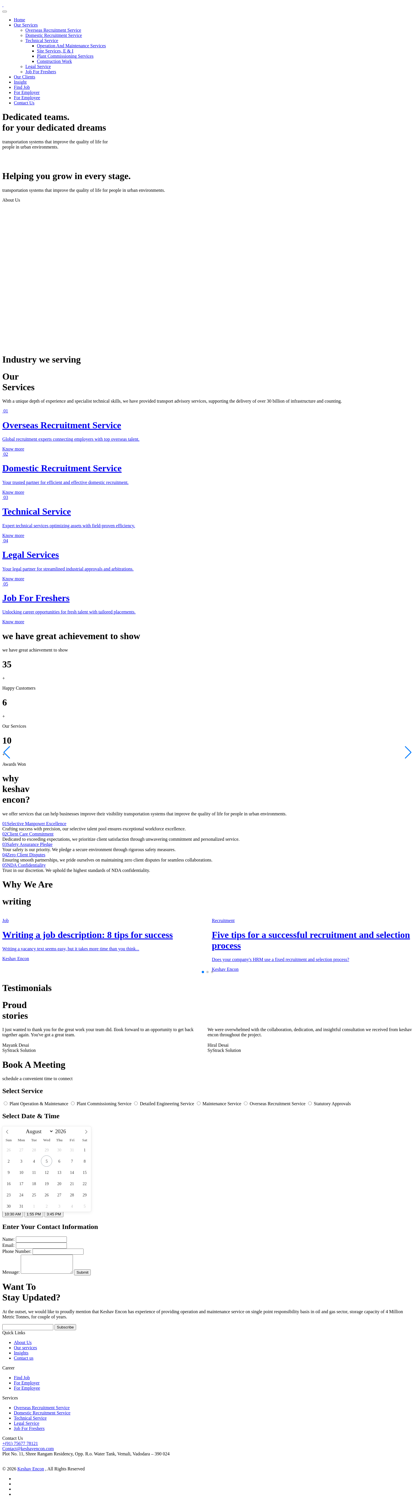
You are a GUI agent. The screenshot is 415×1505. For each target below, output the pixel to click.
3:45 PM (54, 1214)
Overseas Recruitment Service (53, 30)
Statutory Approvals (329, 1103)
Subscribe (65, 1330)
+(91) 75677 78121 (20, 1446)
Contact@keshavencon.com (28, 1452)
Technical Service (41, 40)
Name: (8, 1239)
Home (19, 19)
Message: (11, 1275)
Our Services (26, 24)
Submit (88, 1276)
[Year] (62, 1131)
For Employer (26, 92)
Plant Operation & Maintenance (36, 1103)
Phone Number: (16, 1251)
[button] (203, 972)
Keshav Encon (30, 1472)
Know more (13, 448)
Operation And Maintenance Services (71, 45)
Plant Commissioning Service (102, 1103)
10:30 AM (13, 1214)
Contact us (23, 1361)
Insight (20, 82)
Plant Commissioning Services (65, 56)
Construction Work (54, 61)
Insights (21, 1356)
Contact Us (24, 102)
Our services (25, 1351)
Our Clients (24, 76)
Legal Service (38, 66)
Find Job (22, 87)
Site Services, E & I (55, 50)
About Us (23, 1345)
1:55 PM (34, 1214)
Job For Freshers (40, 71)
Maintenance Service (220, 1103)
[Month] (38, 1131)
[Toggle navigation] (4, 11)
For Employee (27, 97)
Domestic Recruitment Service (53, 35)
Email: (8, 1245)
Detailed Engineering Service (164, 1103)
